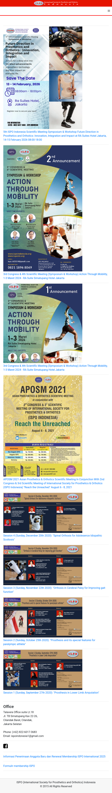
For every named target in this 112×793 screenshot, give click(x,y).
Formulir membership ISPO (19, 766)
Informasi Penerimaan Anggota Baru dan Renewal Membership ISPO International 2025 (54, 756)
